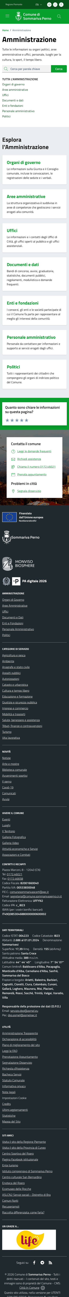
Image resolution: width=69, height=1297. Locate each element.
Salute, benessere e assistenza (21, 720)
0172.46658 (15, 878)
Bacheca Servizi (11, 1074)
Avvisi (5, 799)
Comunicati (9, 793)
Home (5, 30)
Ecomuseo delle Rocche (16, 1189)
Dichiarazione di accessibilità (19, 1039)
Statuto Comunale (13, 1080)
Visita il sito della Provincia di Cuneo (24, 1147)
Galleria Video (10, 843)
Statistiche (8, 1115)
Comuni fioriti (10, 1200)
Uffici (5, 611)
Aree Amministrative (14, 605)
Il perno (6, 781)
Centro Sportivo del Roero (18, 1153)
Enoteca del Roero (13, 1183)
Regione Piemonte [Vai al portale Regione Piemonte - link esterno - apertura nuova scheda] (14, 4)
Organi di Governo (13, 599)
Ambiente (8, 661)
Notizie (6, 758)
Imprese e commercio (15, 708)
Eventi (6, 819)
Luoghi (6, 825)
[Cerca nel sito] (59, 16)
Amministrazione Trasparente (20, 1033)
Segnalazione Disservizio (17, 1062)
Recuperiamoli (10, 1206)
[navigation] (7, 16)
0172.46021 (14, 874)
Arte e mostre (10, 764)
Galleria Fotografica (14, 837)
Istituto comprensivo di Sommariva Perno (27, 1171)
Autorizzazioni (10, 679)
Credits (6, 1104)
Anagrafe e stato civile (16, 667)
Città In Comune (29, 1287)
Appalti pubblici (11, 673)
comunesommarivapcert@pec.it (29, 892)
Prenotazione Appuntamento (20, 1056)
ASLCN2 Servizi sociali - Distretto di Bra (26, 1194)
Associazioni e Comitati (16, 854)
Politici (6, 635)
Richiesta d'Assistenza (15, 1068)
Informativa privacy (14, 1086)
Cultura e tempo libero (15, 690)
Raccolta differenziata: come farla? (23, 1212)
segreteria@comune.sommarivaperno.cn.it (36, 896)
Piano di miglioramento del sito (21, 1045)
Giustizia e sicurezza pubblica (19, 702)
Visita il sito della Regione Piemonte (24, 1141)
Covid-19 (7, 787)
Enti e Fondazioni (12, 623)
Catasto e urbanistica (15, 684)
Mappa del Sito (11, 1121)
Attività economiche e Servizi (20, 849)
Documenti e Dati (12, 617)
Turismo (6, 732)
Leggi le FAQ (9, 1051)
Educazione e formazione (17, 696)
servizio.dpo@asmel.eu (24, 1010)
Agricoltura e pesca (13, 655)
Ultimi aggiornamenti (15, 1109)
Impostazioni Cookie (14, 1098)
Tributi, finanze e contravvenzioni (22, 726)
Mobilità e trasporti (13, 714)
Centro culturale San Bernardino (22, 1177)
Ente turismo (10, 1165)
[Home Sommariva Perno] (33, 16)
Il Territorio (8, 831)
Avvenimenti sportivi (14, 775)
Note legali (8, 1092)
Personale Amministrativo (18, 629)
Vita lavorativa (11, 737)
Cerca (58, 69)
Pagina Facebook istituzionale (20, 1159)
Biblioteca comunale (14, 769)
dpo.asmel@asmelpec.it (22, 1015)
